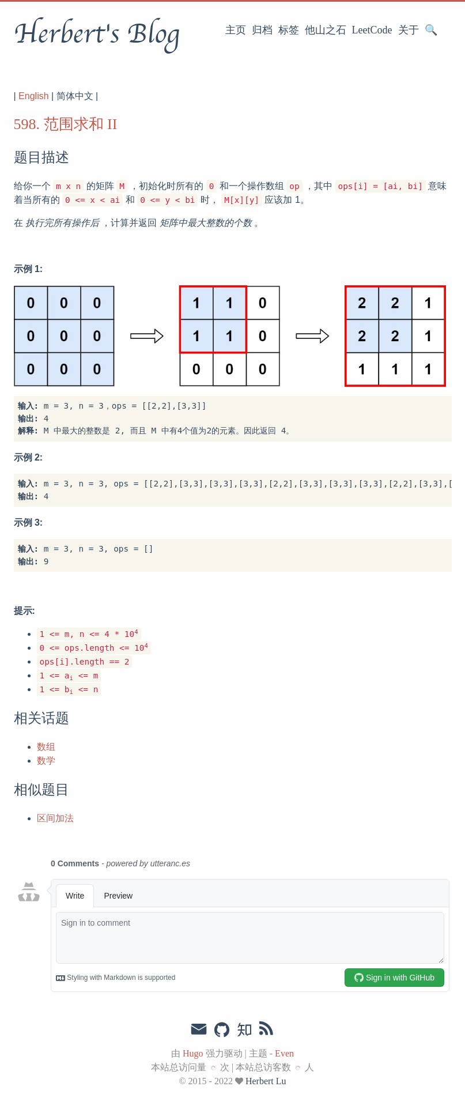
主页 (235, 30)
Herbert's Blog (96, 34)
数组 (46, 747)
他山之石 (325, 30)
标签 (288, 30)
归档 (262, 30)
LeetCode (372, 30)
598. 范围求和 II (66, 124)
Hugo (193, 1053)
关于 (408, 30)
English (33, 96)
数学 (46, 760)
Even (284, 1053)
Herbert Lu (265, 1081)
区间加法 (55, 818)
